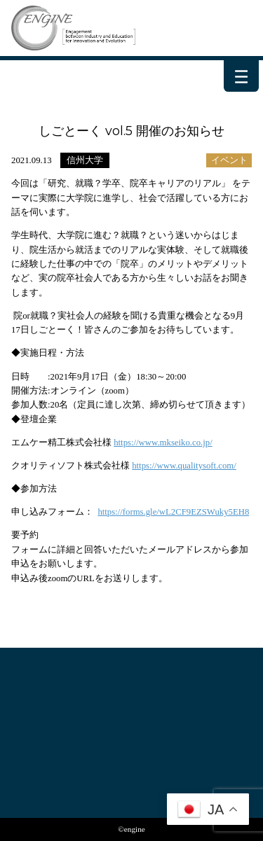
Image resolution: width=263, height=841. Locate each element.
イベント (229, 160)
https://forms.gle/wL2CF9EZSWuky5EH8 (173, 512)
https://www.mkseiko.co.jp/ (163, 442)
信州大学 (85, 160)
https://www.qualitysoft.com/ (184, 466)
